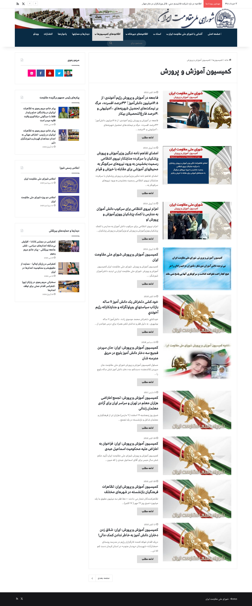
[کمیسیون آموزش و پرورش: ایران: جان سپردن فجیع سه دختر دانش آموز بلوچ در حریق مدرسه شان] (197, 360)
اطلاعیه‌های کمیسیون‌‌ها (108, 34)
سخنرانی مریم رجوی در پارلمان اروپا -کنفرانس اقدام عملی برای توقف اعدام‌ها (38, 286)
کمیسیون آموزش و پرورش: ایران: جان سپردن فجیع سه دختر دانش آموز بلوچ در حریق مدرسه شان (127, 353)
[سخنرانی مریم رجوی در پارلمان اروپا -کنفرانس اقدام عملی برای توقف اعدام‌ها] (68, 286)
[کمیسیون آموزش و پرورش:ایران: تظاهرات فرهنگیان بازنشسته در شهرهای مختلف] (197, 499)
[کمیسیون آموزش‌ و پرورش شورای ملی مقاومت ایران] (197, 268)
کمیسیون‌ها (217, 60)
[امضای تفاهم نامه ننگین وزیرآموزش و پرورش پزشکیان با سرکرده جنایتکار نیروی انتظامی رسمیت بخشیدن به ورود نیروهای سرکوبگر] (197, 165)
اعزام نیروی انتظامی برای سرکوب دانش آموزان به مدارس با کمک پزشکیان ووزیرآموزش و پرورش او (127, 214)
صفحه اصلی (215, 34)
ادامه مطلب (147, 137)
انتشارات (48, 34)
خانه (227, 60)
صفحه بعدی (100, 578)
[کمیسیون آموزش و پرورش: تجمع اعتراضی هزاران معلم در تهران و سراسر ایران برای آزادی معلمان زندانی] (197, 410)
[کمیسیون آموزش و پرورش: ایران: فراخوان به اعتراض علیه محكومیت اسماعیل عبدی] (197, 455)
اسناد (158, 34)
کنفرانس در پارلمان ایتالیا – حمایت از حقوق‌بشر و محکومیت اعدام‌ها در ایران (38, 268)
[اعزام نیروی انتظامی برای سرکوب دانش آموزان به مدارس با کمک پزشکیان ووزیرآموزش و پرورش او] (197, 220)
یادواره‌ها (62, 34)
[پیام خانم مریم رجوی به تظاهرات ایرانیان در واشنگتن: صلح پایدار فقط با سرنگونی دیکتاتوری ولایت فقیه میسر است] (68, 112)
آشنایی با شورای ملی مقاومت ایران (185, 34)
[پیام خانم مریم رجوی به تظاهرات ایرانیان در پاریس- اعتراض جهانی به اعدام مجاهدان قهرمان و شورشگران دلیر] (68, 135)
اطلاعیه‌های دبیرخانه (138, 34)
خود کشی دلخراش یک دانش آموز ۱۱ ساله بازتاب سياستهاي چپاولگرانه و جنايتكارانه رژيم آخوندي (126, 307)
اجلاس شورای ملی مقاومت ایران (39, 179)
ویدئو (36, 34)
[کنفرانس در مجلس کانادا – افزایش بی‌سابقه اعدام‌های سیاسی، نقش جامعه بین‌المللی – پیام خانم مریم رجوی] (68, 246)
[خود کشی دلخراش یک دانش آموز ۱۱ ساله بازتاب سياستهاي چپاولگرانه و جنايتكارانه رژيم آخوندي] (197, 314)
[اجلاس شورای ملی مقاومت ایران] (68, 185)
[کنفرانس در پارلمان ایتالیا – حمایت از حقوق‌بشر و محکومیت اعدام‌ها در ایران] (68, 268)
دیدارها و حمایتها (81, 34)
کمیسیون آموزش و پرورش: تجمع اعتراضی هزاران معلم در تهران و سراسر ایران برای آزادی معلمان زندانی (128, 403)
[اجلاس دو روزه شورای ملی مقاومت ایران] (68, 204)
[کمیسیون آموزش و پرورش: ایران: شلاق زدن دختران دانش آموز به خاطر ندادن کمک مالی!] (197, 542)
